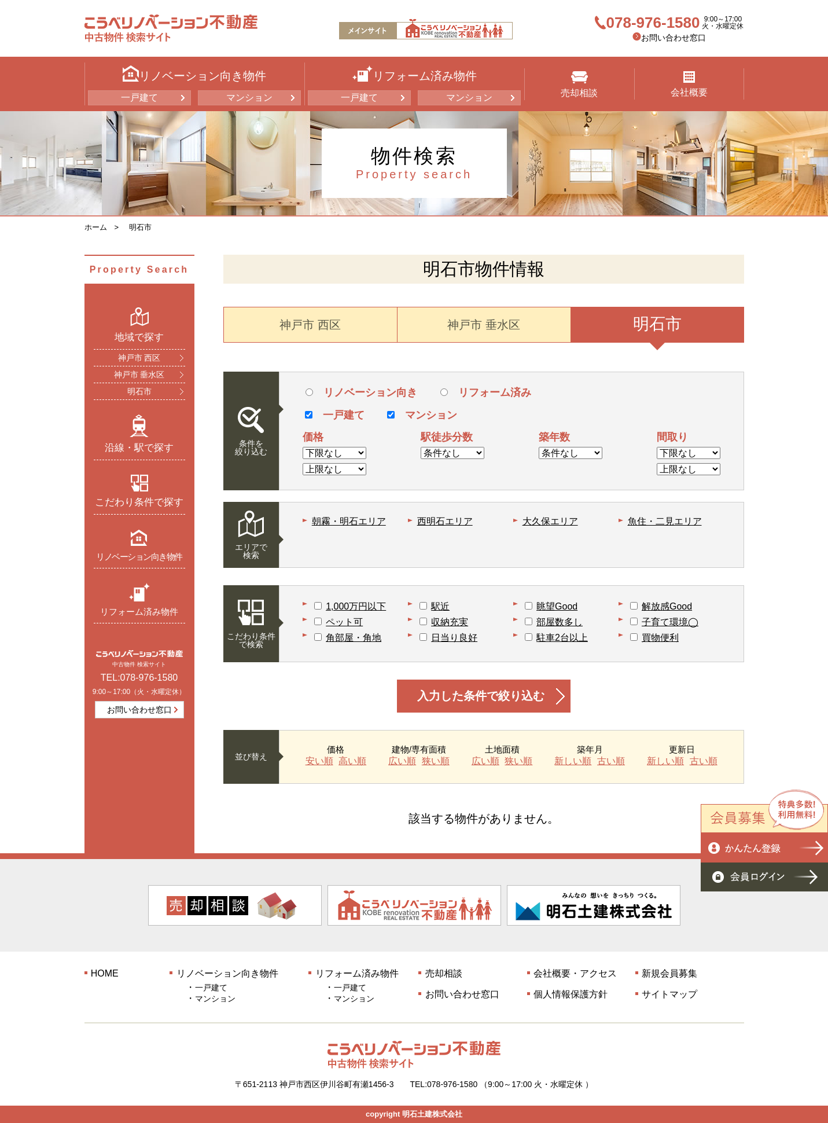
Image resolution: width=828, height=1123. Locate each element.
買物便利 (660, 638)
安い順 (319, 761)
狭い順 (436, 761)
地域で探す (139, 324)
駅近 (440, 606)
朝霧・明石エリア (349, 521)
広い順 (402, 761)
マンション (249, 97)
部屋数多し (559, 622)
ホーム (95, 227)
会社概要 (689, 84)
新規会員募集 (669, 973)
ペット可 (344, 622)
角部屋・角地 (353, 638)
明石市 (140, 227)
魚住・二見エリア (665, 521)
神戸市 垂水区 (139, 374)
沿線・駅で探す (139, 433)
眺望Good (556, 606)
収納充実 (449, 622)
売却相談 (579, 84)
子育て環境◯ (670, 622)
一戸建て (139, 97)
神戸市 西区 (139, 358)
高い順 (352, 761)
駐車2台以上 (562, 638)
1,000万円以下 (356, 606)
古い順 (611, 761)
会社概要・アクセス (575, 973)
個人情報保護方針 (570, 994)
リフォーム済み (485, 392)
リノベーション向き (361, 392)
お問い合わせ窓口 (673, 37)
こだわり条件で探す (139, 491)
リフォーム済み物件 (139, 599)
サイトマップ (669, 994)
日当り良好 (454, 638)
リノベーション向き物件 (139, 545)
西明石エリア (445, 521)
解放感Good (667, 606)
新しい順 (572, 761)
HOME (105, 973)
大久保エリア (550, 521)
